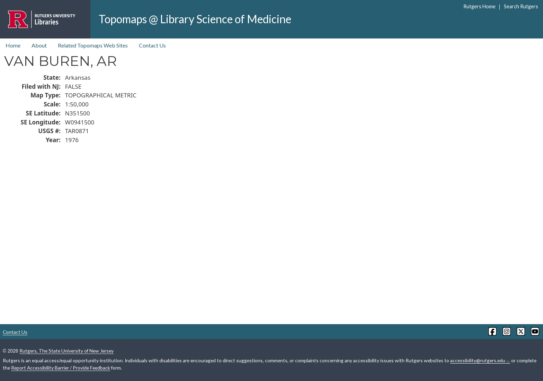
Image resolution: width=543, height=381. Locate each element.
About (39, 45)
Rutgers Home (479, 6)
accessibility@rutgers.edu (480, 360)
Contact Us (152, 45)
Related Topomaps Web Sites (93, 45)
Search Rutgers (521, 6)
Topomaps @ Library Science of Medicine (195, 19)
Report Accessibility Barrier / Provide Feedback (60, 368)
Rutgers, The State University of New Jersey (66, 351)
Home (13, 45)
